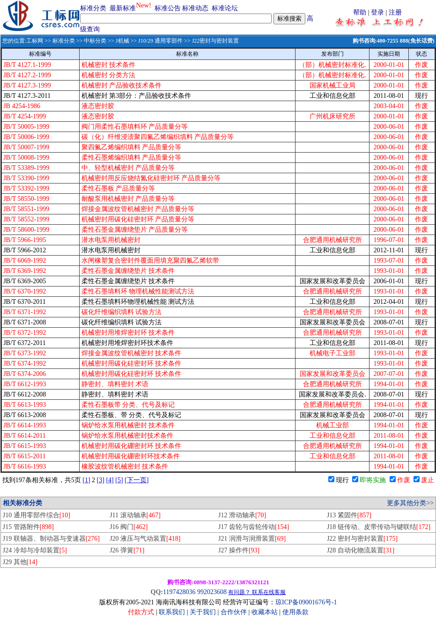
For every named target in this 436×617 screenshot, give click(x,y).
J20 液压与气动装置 (145, 538)
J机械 (122, 40)
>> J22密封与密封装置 (211, 40)
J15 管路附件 (28, 526)
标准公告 (168, 8)
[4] (109, 480)
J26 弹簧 (127, 550)
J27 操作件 (238, 550)
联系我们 (172, 612)
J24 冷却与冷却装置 (35, 550)
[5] (119, 480)
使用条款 (295, 612)
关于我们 (204, 612)
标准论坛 (225, 8)
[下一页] (136, 480)
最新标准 (123, 8)
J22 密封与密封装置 (362, 538)
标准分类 (93, 8)
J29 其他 (20, 562)
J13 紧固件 (349, 515)
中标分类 (95, 40)
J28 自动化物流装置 (360, 550)
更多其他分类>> (410, 503)
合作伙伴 (234, 612)
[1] (86, 480)
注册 (395, 12)
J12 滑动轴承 (242, 515)
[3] (100, 480)
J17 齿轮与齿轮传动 (253, 526)
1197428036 (179, 591)
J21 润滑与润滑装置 (252, 538)
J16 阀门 (129, 526)
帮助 (359, 12)
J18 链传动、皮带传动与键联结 (378, 526)
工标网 (34, 40)
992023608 (212, 591)
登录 (377, 12)
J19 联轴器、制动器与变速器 (51, 538)
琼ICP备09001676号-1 (306, 602)
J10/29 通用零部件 (160, 40)
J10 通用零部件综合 (36, 515)
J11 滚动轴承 (135, 515)
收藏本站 (264, 612)
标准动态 (195, 8)
